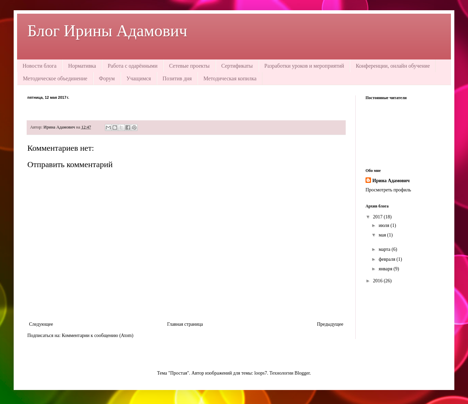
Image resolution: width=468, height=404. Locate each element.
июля (384, 225)
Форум (107, 78)
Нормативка (82, 66)
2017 (378, 216)
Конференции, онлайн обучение (393, 66)
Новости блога (39, 66)
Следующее (41, 324)
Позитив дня (177, 78)
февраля (387, 259)
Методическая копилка (229, 78)
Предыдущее (330, 324)
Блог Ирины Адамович (107, 31)
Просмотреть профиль (388, 189)
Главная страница (185, 324)
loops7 (260, 373)
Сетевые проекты (189, 66)
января (386, 268)
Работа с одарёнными (132, 66)
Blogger (301, 373)
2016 (378, 280)
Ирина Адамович (391, 180)
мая (382, 235)
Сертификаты (237, 66)
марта (384, 249)
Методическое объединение (55, 78)
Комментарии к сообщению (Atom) (98, 335)
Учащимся (138, 78)
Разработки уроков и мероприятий (304, 66)
